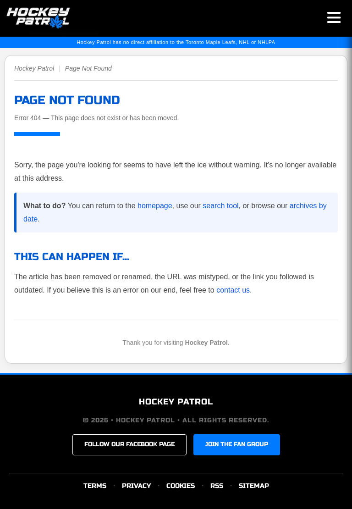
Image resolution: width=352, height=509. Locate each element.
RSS (216, 486)
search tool (220, 206)
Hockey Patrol (34, 68)
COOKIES (180, 486)
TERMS (94, 486)
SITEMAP (254, 486)
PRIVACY (136, 486)
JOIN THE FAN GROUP (236, 444)
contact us (233, 290)
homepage (155, 206)
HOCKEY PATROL (176, 402)
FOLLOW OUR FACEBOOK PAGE (129, 444)
